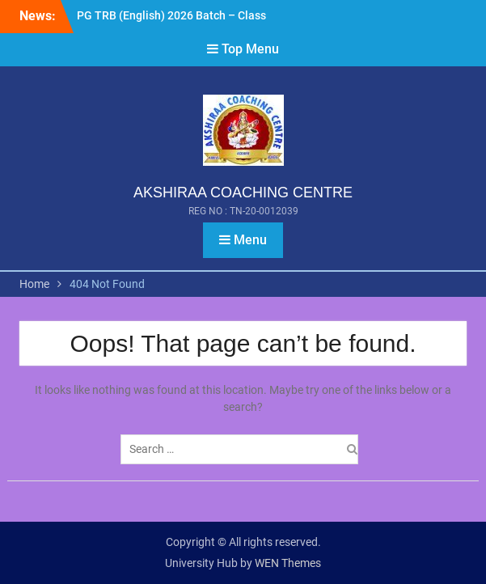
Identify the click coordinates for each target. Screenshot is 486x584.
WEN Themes (288, 562)
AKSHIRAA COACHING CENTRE (243, 192)
